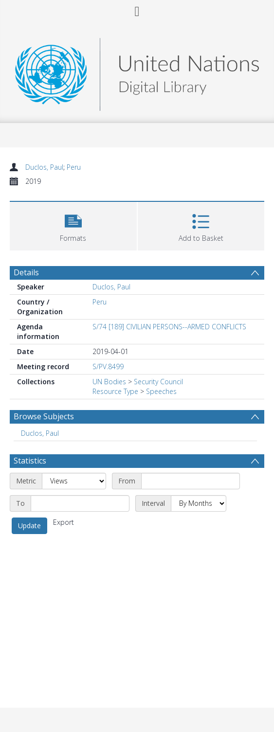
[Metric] (74, 481)
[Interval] (198, 503)
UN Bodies (109, 381)
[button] (73, 225)
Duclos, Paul (44, 167)
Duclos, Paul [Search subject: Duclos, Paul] (40, 433)
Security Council (158, 381)
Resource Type (115, 391)
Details (26, 272)
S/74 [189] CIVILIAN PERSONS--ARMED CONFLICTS (169, 326)
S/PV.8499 (108, 366)
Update (29, 525)
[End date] (80, 503)
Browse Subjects (44, 416)
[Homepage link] (137, 71)
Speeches (161, 391)
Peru (74, 167)
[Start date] (190, 481)
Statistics (30, 460)
